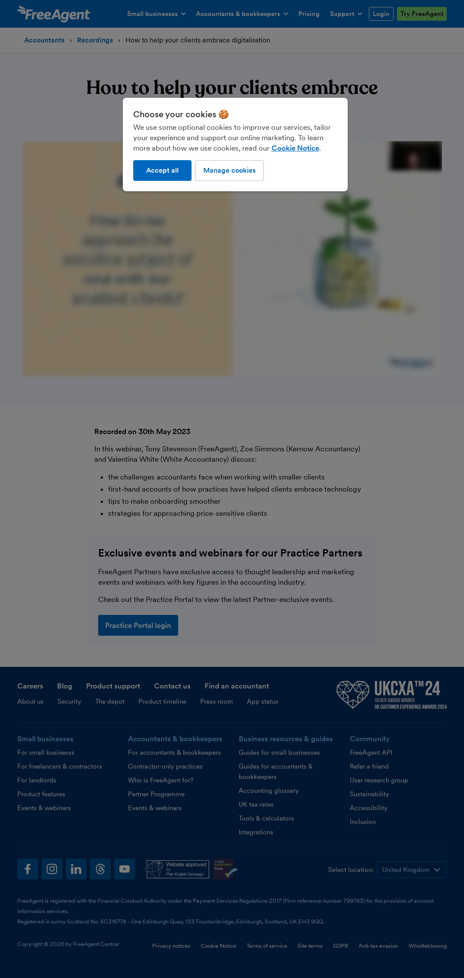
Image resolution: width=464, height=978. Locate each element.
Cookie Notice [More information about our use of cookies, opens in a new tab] (295, 148)
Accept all (162, 170)
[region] (235, 144)
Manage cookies (229, 170)
